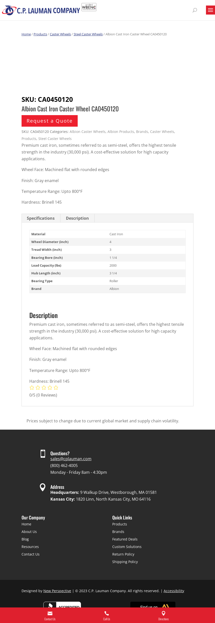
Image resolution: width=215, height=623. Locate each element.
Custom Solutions (127, 546)
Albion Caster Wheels (87, 131)
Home (26, 34)
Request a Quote (50, 120)
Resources (30, 546)
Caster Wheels (60, 34)
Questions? (60, 453)
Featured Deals (125, 539)
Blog (25, 539)
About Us (29, 531)
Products (40, 34)
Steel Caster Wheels (88, 34)
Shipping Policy (125, 561)
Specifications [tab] (41, 218)
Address (57, 487)
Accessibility (174, 590)
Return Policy (123, 554)
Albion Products (121, 131)
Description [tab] (77, 218)
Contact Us (31, 554)
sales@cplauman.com (70, 458)
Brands (142, 131)
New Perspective (57, 590)
